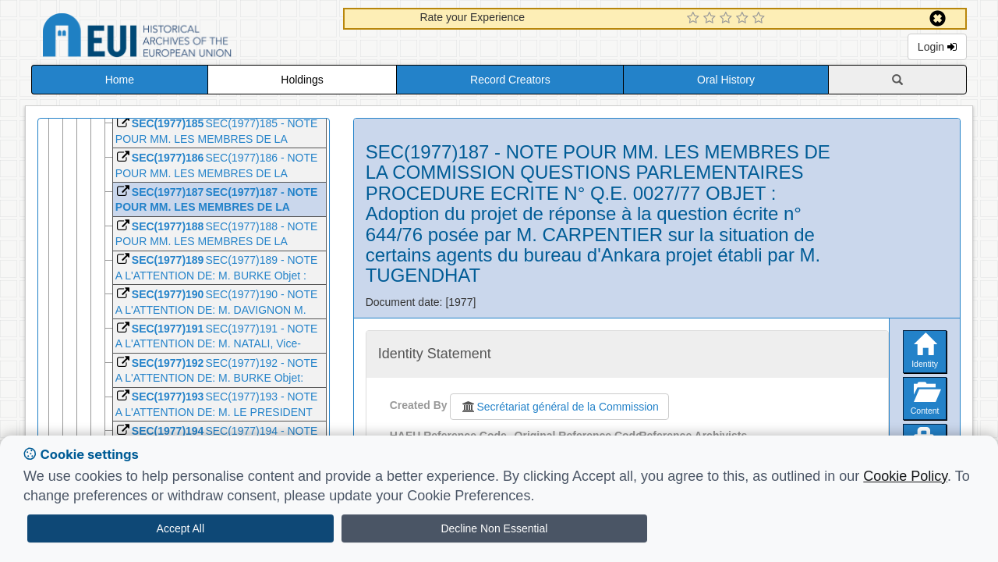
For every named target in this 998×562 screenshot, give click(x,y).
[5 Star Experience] (760, 18)
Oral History (726, 79)
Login (937, 47)
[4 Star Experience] (744, 18)
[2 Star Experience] (711, 18)
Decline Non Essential (494, 528)
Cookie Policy (905, 476)
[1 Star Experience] (695, 18)
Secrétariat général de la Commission (559, 406)
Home (119, 79)
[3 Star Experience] (728, 18)
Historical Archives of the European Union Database (181, 38)
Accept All (180, 528)
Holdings (302, 79)
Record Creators (510, 79)
